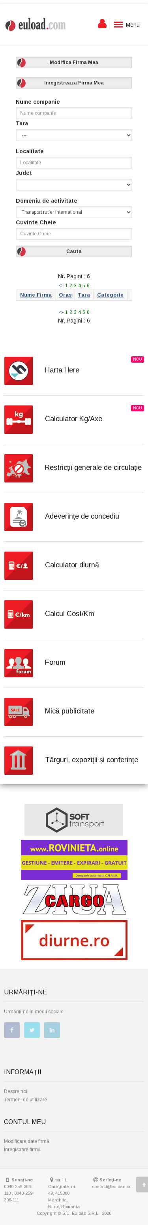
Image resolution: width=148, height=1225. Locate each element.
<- (61, 285)
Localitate (30, 151)
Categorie (110, 295)
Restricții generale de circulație (93, 467)
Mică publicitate (69, 711)
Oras (65, 295)
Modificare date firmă (26, 1141)
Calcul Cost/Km (69, 614)
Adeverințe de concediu (82, 516)
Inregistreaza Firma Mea (74, 83)
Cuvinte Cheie (36, 222)
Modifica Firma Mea (74, 62)
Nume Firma (36, 295)
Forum (55, 662)
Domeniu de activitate (46, 201)
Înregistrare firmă (22, 1149)
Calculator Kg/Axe (73, 419)
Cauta (74, 251)
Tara (22, 123)
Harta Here (62, 370)
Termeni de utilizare (25, 1099)
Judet (24, 173)
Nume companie (38, 102)
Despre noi (15, 1091)
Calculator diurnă (72, 565)
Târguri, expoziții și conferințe (91, 760)
